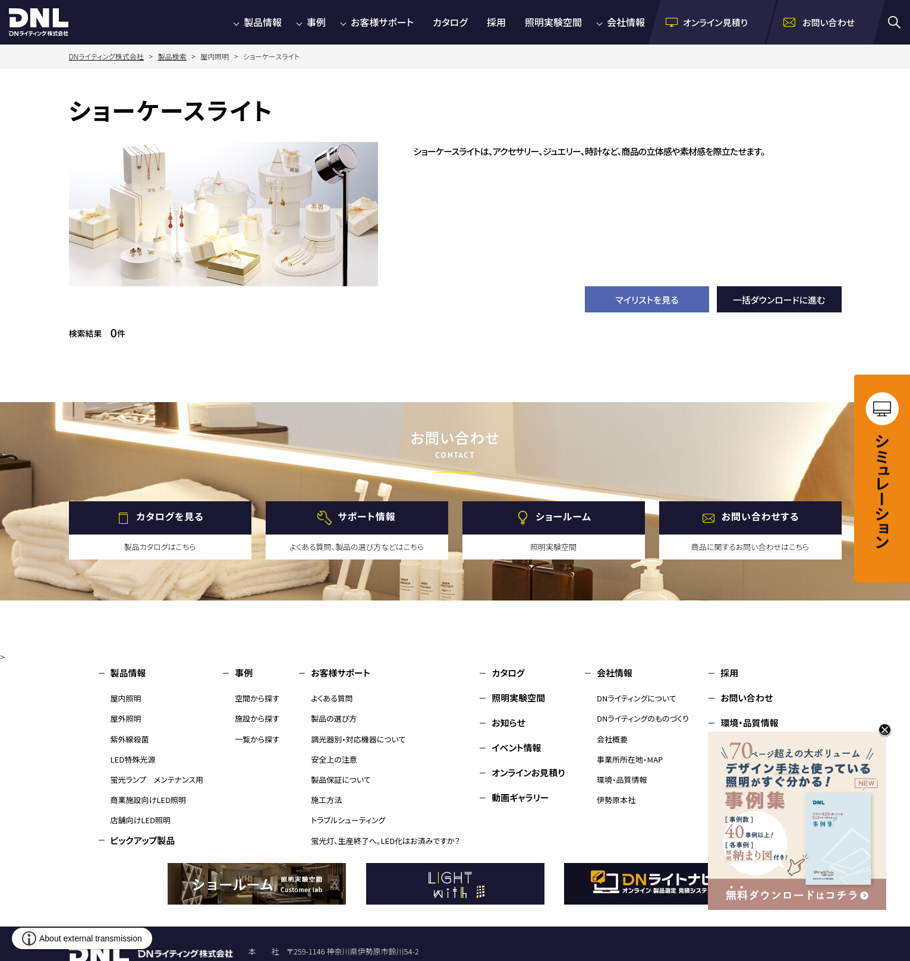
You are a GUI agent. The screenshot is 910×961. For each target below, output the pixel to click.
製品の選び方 (334, 718)
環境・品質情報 (622, 779)
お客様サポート (382, 22)
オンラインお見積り (528, 772)
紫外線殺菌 (130, 739)
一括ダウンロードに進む (779, 299)
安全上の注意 (334, 759)
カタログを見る (169, 517)
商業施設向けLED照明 (148, 799)
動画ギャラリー (520, 797)
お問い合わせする (760, 517)
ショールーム (563, 517)
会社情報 (626, 22)
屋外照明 (126, 718)
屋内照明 (126, 698)
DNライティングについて (636, 698)
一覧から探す (257, 739)
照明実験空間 (553, 22)
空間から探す (257, 698)
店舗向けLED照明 (141, 820)
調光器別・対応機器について (358, 739)
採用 (496, 22)
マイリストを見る (646, 299)
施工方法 (326, 799)
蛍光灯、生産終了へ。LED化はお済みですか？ (385, 840)
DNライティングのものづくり (643, 718)
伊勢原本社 (616, 799)
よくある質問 (332, 698)
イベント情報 (516, 747)
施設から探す (257, 718)
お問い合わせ (746, 697)
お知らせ (508, 722)
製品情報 (263, 22)
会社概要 (612, 739)
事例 (316, 22)
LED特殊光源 (133, 759)
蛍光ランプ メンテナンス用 (157, 779)
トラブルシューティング (348, 820)
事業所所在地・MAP (630, 759)
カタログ (450, 22)
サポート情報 (366, 517)
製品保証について (341, 779)
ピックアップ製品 (143, 840)
